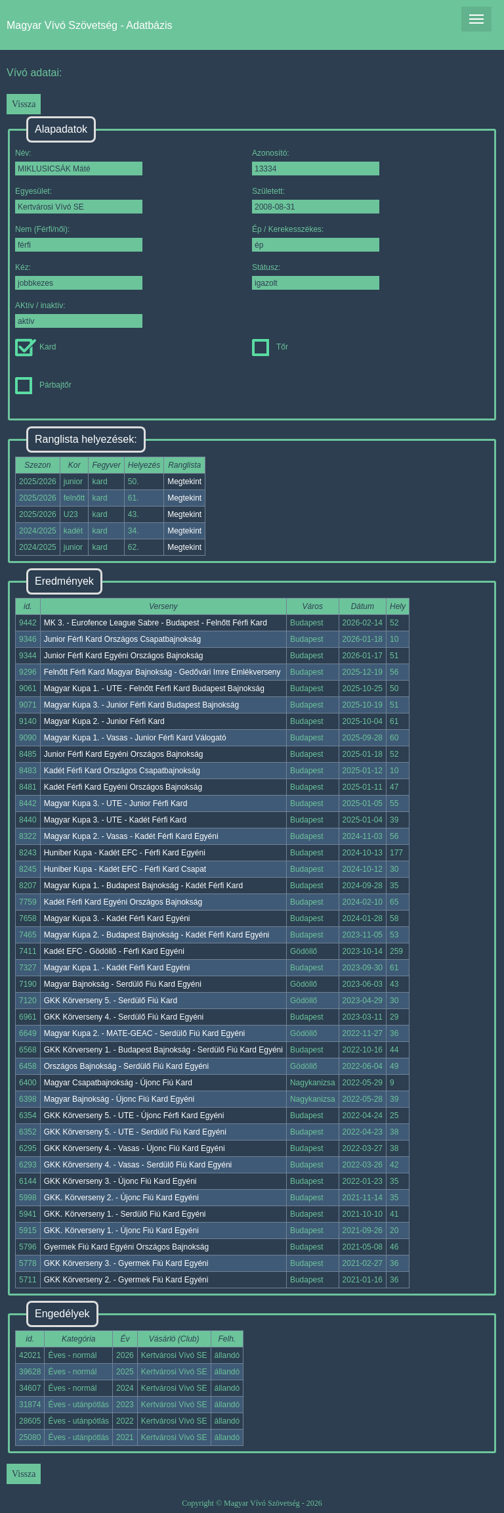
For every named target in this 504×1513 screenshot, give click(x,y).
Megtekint (184, 481)
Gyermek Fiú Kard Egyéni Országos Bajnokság (126, 1247)
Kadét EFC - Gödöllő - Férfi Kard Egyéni (114, 951)
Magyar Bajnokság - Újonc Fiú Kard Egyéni (119, 1099)
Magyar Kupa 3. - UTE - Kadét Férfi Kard (115, 819)
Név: (78, 161)
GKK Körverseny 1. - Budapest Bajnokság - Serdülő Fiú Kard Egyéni (163, 1049)
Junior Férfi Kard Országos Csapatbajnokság (122, 639)
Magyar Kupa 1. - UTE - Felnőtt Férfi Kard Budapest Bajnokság (154, 688)
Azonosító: (315, 161)
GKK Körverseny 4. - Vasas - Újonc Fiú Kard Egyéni (134, 1148)
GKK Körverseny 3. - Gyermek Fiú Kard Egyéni (126, 1263)
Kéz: (78, 276)
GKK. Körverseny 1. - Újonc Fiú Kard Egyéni (121, 1230)
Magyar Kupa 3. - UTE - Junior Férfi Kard (116, 803)
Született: (315, 200)
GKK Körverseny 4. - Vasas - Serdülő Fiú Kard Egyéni (138, 1164)
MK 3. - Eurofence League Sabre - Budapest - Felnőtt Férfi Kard (155, 622)
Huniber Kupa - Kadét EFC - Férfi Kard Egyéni (124, 852)
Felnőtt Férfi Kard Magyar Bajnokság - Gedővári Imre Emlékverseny (162, 672)
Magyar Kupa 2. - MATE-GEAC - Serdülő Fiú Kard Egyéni (144, 1033)
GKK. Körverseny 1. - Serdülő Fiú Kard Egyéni (125, 1214)
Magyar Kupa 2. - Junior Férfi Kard (104, 721)
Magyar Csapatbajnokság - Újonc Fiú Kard (118, 1082)
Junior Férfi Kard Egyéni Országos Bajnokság (123, 655)
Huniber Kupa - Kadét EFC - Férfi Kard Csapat (125, 869)
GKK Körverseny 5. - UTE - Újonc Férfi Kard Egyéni (134, 1115)
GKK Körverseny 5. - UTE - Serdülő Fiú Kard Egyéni (135, 1132)
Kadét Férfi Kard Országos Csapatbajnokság (122, 770)
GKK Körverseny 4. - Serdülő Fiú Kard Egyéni (123, 1017)
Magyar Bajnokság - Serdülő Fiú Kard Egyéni (122, 984)
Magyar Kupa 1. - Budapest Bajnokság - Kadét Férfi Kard (143, 885)
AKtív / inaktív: (78, 314)
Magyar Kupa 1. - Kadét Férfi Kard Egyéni (117, 967)
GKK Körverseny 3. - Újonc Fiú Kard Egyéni (120, 1181)
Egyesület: (78, 200)
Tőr (270, 346)
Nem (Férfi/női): (78, 238)
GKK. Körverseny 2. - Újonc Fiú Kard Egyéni (121, 1197)
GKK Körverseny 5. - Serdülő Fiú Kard (110, 1000)
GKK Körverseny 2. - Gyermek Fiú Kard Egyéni (126, 1279)
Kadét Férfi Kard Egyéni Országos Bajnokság (123, 787)
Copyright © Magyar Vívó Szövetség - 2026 (252, 1503)
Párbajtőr (43, 385)
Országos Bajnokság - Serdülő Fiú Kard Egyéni (126, 1066)
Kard (35, 346)
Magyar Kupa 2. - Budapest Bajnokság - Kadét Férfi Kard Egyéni (157, 934)
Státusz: (315, 276)
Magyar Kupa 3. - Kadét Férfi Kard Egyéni (117, 918)
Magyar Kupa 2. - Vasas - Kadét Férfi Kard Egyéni (131, 836)
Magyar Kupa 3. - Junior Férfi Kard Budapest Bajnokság (142, 705)
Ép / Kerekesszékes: (315, 238)
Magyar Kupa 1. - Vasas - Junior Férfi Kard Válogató (135, 737)
